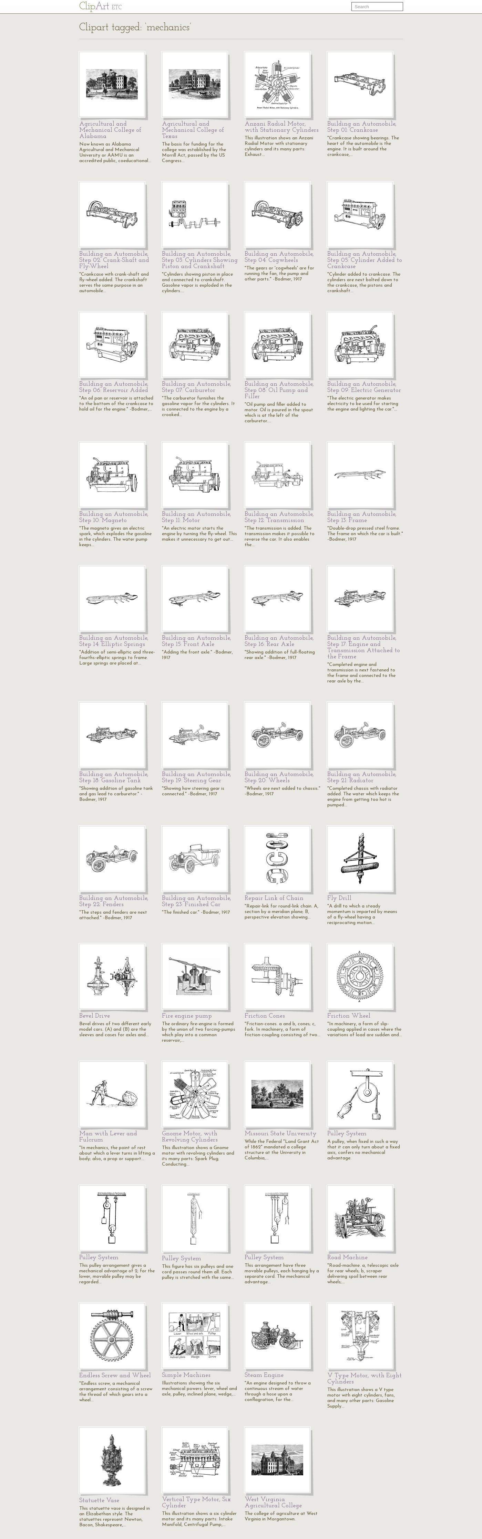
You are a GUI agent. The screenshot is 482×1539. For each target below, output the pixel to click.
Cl (100, 6)
